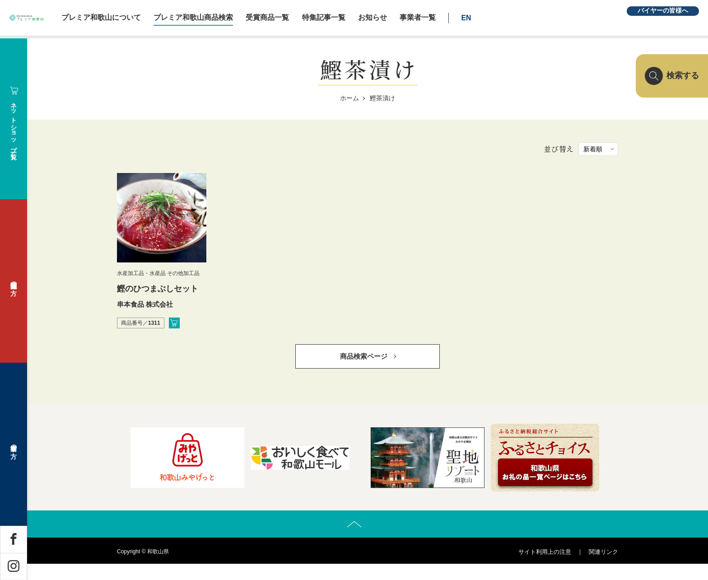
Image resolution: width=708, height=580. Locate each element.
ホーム (349, 98)
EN (535, 18)
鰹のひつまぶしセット (157, 288)
